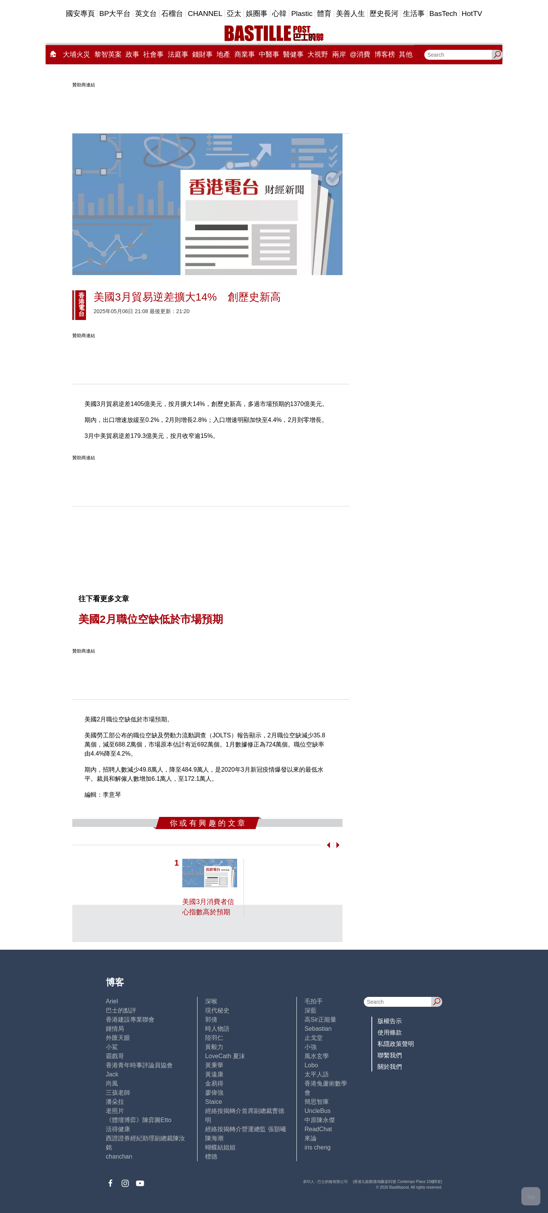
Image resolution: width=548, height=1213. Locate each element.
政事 (132, 54)
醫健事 (293, 54)
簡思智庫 (316, 1101)
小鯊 (112, 1047)
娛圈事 (257, 14)
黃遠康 (214, 1074)
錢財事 (202, 54)
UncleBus (317, 1111)
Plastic (301, 14)
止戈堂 (313, 1038)
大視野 (317, 54)
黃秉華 (214, 1065)
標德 (211, 1156)
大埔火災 (76, 54)
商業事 (244, 54)
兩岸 (339, 54)
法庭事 (178, 54)
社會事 (153, 54)
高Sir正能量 (320, 1019)
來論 (310, 1138)
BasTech (443, 14)
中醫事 (269, 54)
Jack (112, 1074)
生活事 (414, 14)
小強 (310, 1047)
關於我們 (390, 1066)
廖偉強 (214, 1092)
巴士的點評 (121, 1010)
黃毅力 (214, 1047)
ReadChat (318, 1129)
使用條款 (390, 1032)
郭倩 (211, 1019)
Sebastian (317, 1028)
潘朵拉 (115, 1101)
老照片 (115, 1111)
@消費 (360, 54)
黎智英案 (108, 54)
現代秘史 (217, 1010)
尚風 (112, 1083)
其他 (406, 54)
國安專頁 (80, 14)
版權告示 (390, 1021)
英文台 (146, 14)
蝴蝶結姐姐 (220, 1147)
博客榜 (384, 54)
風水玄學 (316, 1056)
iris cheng (317, 1147)
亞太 (234, 14)
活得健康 (118, 1129)
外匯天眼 (118, 1038)
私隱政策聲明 (396, 1044)
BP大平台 (115, 14)
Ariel (112, 1001)
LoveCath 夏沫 (225, 1056)
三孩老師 (118, 1092)
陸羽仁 (214, 1038)
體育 (324, 14)
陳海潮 (214, 1138)
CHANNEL (205, 14)
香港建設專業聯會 (130, 1019)
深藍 (310, 1010)
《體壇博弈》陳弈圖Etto (138, 1120)
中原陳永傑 (319, 1120)
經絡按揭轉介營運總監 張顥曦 (245, 1129)
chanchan (119, 1156)
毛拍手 (313, 1001)
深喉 (211, 1001)
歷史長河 (384, 14)
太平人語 (316, 1074)
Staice (213, 1101)
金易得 (214, 1083)
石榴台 (172, 14)
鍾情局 (115, 1028)
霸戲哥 (115, 1056)
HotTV (472, 14)
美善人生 (350, 14)
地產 (223, 54)
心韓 (279, 14)
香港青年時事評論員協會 (139, 1065)
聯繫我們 (390, 1055)
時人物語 (217, 1028)
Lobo (311, 1065)
